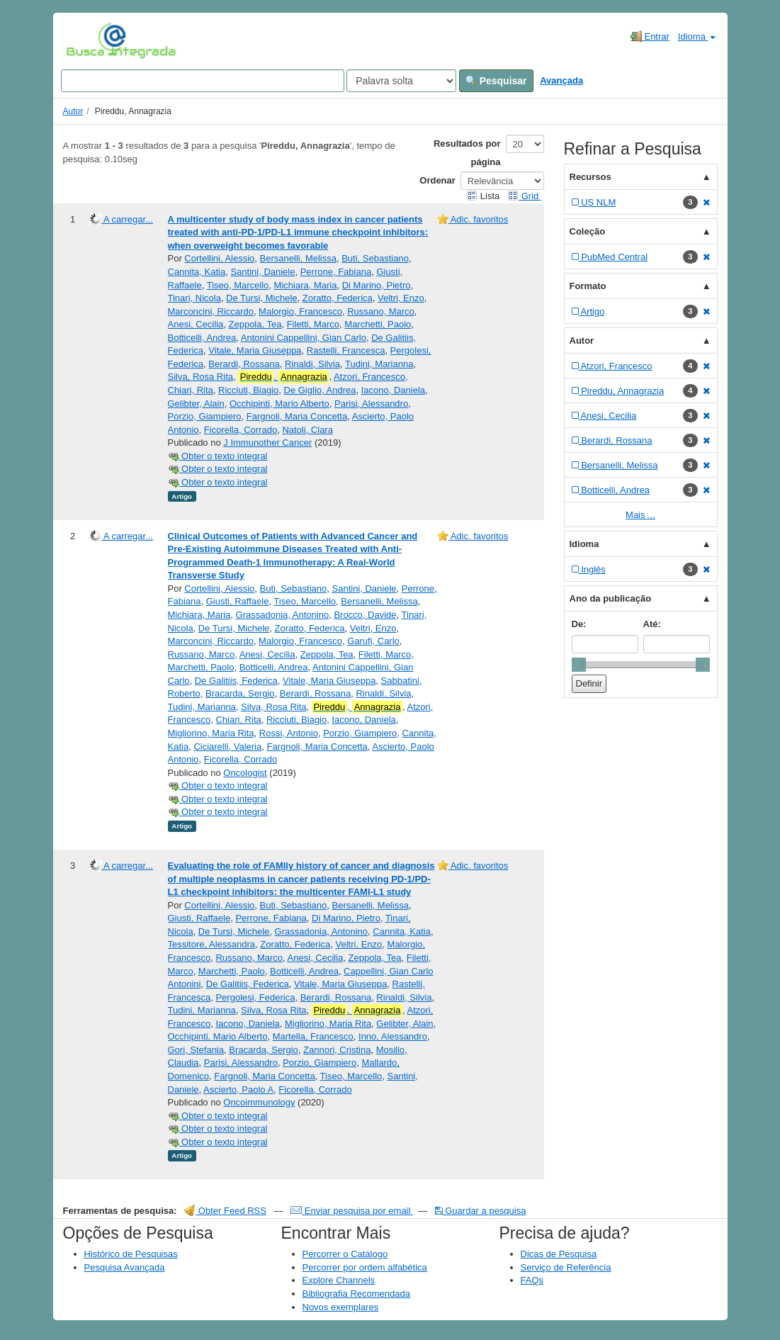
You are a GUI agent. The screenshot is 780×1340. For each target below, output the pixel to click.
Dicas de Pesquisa (559, 1254)
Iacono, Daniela (393, 390)
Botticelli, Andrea (202, 337)
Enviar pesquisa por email (351, 1210)
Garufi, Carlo (373, 641)
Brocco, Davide (365, 614)
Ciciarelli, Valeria (227, 746)
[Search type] (401, 80)
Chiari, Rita (190, 390)
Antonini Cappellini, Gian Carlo (303, 337)
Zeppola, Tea (255, 324)
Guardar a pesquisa (480, 1210)
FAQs (532, 1280)
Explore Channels (339, 1280)
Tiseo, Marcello (238, 285)
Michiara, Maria (305, 285)
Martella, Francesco (313, 1036)
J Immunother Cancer (267, 442)
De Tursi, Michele (261, 298)
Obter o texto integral (218, 456)
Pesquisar (496, 80)
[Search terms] (202, 80)
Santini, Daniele (262, 271)
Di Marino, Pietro (376, 285)
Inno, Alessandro (392, 1036)
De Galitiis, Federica (236, 680)
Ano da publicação (611, 598)
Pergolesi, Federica (255, 997)
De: (579, 624)
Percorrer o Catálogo (345, 1254)
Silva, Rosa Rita (200, 376)
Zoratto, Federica (338, 298)
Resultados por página (467, 152)
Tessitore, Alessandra (212, 944)
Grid (524, 196)
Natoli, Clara (307, 429)
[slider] (579, 665)
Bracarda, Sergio (240, 693)
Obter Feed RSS (225, 1210)
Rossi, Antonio (288, 733)
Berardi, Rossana (243, 364)
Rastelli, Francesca (346, 350)
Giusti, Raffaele (237, 601)
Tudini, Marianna (379, 364)
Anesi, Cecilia (196, 324)
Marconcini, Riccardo (211, 311)
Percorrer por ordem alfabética (365, 1267)
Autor (73, 111)
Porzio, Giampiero (205, 416)
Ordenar (437, 180)
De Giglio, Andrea (320, 390)
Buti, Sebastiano (375, 258)
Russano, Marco (380, 311)
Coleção (588, 231)
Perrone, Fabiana (335, 271)
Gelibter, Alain (196, 403)
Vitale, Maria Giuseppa (254, 350)
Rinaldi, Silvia (312, 364)
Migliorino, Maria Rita (211, 733)
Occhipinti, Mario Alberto (279, 403)
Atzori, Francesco (369, 376)
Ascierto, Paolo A (238, 1089)
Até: (652, 624)
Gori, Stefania (196, 1050)
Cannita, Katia (197, 271)
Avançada (561, 80)
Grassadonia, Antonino (282, 614)
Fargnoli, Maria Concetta (297, 416)
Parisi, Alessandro (371, 403)
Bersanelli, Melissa (298, 258)
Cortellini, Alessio (219, 258)
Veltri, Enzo (401, 298)
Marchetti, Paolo (377, 324)
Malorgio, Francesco (300, 311)
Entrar (650, 36)
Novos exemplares (341, 1307)
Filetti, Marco (313, 324)
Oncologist (244, 772)
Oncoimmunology (259, 1102)
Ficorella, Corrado (240, 429)
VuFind (88, 40)
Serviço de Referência (566, 1267)
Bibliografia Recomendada (356, 1293)
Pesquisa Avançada (124, 1267)
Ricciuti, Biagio (248, 390)
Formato (588, 286)
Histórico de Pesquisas (131, 1254)
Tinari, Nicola (194, 298)
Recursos (590, 176)
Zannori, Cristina (337, 1050)
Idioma (697, 36)
